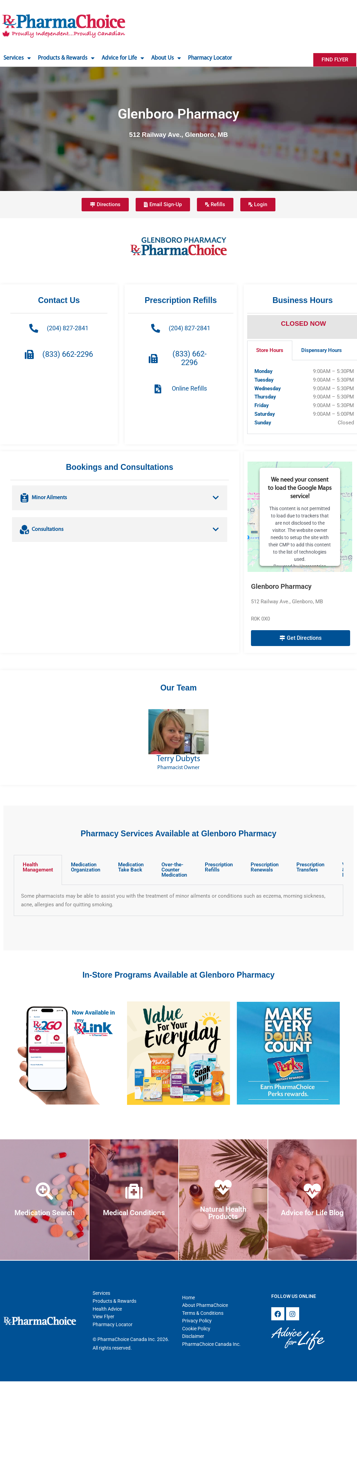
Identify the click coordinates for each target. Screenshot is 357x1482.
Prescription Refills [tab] (219, 867)
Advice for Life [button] (123, 58)
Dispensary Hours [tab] (321, 350)
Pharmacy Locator (210, 58)
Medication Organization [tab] (85, 867)
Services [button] (17, 58)
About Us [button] (166, 58)
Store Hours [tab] (269, 350)
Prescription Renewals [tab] (265, 867)
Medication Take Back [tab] (131, 867)
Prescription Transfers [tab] (310, 867)
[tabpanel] (178, 900)
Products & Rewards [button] (66, 58)
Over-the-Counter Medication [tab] (174, 869)
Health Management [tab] (38, 867)
